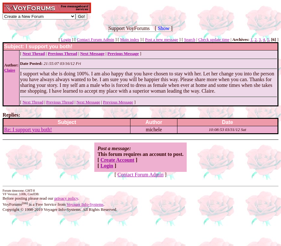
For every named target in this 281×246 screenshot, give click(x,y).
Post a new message (161, 39)
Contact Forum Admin (95, 39)
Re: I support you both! (28, 129)
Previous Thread (60, 102)
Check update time (213, 39)
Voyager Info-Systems (85, 204)
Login (66, 39)
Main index (129, 39)
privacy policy (66, 198)
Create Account (117, 160)
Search (189, 39)
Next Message (88, 102)
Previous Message (118, 102)
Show (163, 28)
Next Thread (32, 102)
